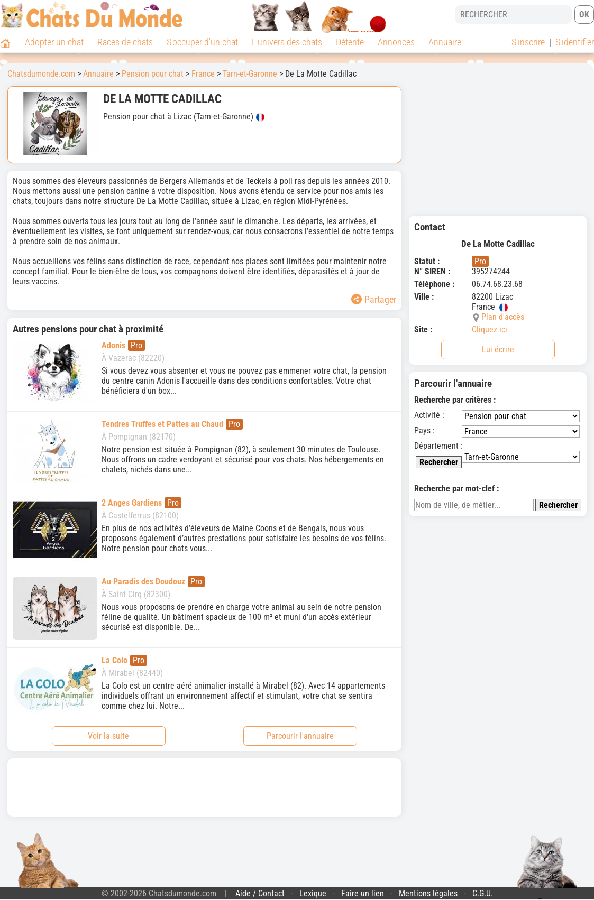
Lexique (312, 893)
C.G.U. (482, 893)
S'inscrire (528, 42)
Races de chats (125, 42)
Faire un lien (362, 893)
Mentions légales (428, 893)
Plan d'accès (502, 317)
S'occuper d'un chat (202, 42)
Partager (373, 299)
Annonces (396, 42)
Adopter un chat (54, 42)
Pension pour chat (153, 74)
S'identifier (574, 42)
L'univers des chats (287, 42)
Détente (350, 42)
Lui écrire (498, 350)
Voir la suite (108, 736)
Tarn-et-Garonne (250, 74)
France (203, 74)
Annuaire (444, 42)
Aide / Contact (260, 893)
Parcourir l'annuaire (300, 736)
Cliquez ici (489, 329)
